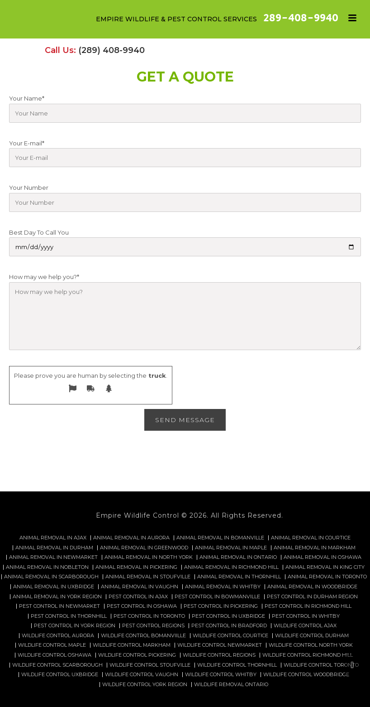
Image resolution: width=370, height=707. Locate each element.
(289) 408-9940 (111, 50)
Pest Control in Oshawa (142, 606)
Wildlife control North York (311, 645)
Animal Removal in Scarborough (51, 576)
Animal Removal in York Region (57, 596)
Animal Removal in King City (325, 567)
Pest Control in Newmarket (59, 606)
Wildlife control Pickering (137, 655)
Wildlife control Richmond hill (307, 655)
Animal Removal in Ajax (52, 537)
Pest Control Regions (153, 625)
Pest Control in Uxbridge (228, 616)
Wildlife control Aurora (58, 635)
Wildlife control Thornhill (237, 665)
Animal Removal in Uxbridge (53, 586)
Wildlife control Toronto (321, 665)
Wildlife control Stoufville (149, 665)
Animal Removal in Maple (231, 547)
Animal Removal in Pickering (136, 567)
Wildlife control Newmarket (219, 645)
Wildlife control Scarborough (57, 665)
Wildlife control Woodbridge (306, 674)
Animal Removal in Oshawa (322, 557)
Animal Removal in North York (148, 557)
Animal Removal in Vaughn (139, 586)
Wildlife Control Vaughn (141, 674)
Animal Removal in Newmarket (53, 557)
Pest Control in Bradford (229, 625)
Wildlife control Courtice (230, 635)
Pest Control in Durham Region (312, 596)
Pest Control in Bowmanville (217, 596)
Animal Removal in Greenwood (144, 547)
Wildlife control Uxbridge (59, 674)
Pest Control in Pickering (221, 606)
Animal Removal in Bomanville (220, 537)
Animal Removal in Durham (54, 547)
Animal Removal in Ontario (238, 557)
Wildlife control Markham (132, 645)
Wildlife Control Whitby (220, 674)
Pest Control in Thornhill (69, 616)
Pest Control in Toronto (149, 616)
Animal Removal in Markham (315, 547)
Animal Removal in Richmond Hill (231, 567)
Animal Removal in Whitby (223, 586)
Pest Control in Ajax (138, 596)
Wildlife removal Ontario (231, 684)
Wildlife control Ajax (305, 625)
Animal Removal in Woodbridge (312, 586)
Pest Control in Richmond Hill (308, 606)
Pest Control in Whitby (306, 616)
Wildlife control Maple (52, 645)
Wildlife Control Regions (219, 655)
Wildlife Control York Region (144, 684)
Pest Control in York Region (74, 625)
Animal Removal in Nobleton (47, 567)
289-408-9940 (300, 18)
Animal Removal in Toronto (327, 576)
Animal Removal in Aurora (131, 537)
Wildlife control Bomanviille (143, 635)
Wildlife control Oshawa (54, 655)
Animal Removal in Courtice (311, 537)
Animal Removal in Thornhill (239, 576)
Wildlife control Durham (312, 635)
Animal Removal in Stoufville (147, 576)
